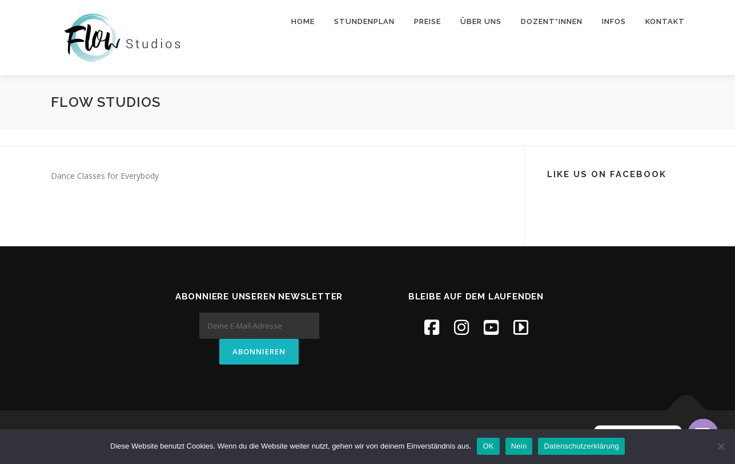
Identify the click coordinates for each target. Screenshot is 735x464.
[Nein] (720, 446)
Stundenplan (364, 21)
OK (488, 446)
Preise (427, 21)
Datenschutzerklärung (581, 446)
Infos (614, 21)
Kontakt (665, 21)
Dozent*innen (552, 21)
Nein (519, 446)
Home (303, 21)
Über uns (480, 21)
